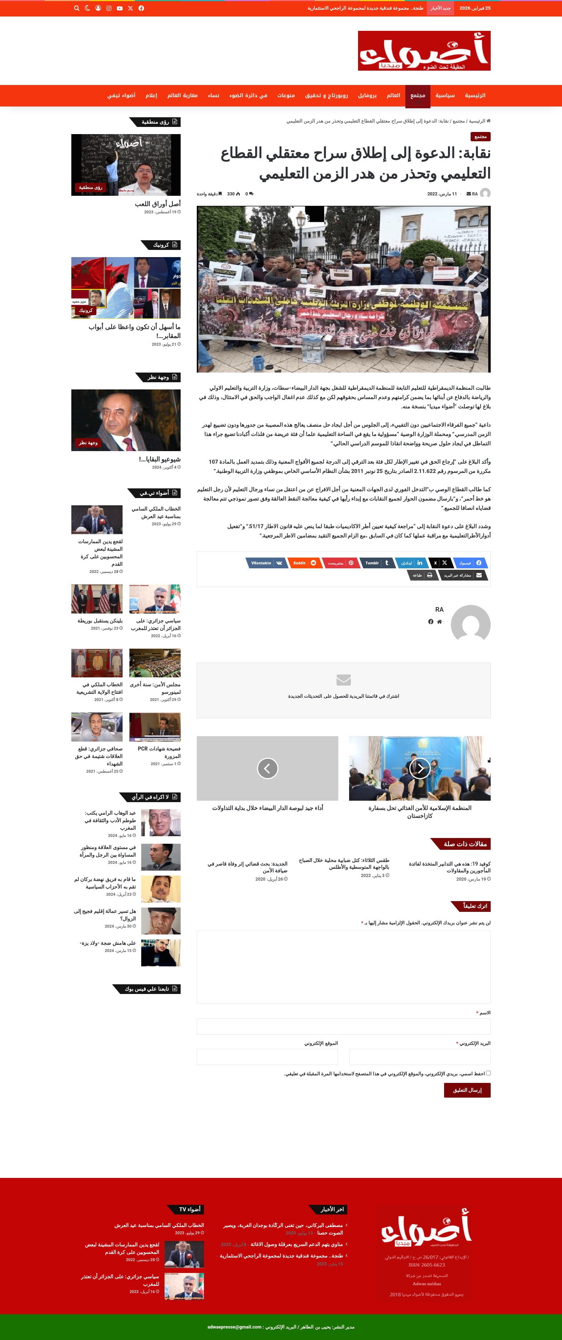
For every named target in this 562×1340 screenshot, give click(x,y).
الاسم (483, 1012)
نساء (213, 95)
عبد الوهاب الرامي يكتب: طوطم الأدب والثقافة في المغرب (110, 820)
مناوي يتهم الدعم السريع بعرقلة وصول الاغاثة (385, 8)
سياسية (445, 95)
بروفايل (367, 95)
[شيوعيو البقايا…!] (126, 420)
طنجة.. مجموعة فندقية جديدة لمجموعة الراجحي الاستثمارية (281, 1256)
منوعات (286, 95)
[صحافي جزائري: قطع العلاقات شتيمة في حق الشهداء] (97, 727)
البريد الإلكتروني (473, 1043)
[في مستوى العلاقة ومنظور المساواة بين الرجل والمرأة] (161, 857)
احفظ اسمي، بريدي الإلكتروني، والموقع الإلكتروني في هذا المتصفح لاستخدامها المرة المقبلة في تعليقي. (384, 1073)
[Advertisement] (209, 40)
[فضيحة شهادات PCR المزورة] (155, 727)
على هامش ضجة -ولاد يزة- (108, 943)
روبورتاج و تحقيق (326, 95)
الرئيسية (475, 95)
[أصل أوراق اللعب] (126, 165)
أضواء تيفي (121, 95)
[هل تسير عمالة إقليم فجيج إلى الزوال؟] (161, 921)
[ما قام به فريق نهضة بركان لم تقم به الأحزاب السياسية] (161, 889)
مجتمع (417, 95)
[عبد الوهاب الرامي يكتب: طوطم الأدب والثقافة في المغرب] (161, 822)
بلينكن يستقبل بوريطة (100, 621)
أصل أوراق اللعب (158, 204)
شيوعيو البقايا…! (160, 459)
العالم (393, 95)
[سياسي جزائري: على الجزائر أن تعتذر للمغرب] (155, 599)
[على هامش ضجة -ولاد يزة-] (161, 952)
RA (475, 193)
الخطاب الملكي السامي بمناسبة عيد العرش (159, 1225)
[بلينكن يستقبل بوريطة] (97, 599)
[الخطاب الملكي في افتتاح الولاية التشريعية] (97, 663)
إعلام (151, 95)
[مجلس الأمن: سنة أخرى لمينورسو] (155, 663)
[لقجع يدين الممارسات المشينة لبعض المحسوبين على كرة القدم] (97, 519)
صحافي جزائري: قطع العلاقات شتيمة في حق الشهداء (99, 756)
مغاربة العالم (182, 95)
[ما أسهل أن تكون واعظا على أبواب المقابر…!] (126, 288)
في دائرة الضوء (248, 95)
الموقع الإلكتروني (321, 1043)
